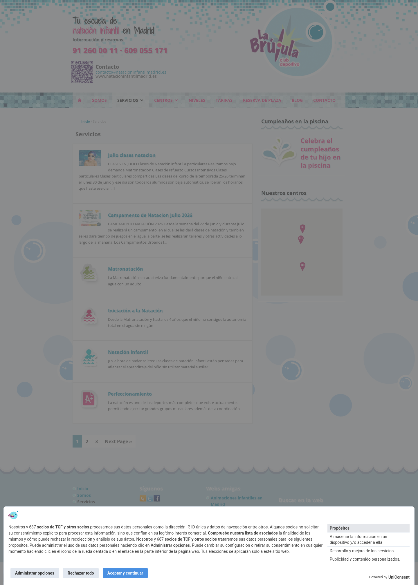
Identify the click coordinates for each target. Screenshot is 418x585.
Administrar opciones (170, 544)
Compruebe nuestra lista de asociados (243, 532)
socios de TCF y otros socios (63, 526)
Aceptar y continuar (127, 572)
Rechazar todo (82, 572)
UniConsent (399, 577)
